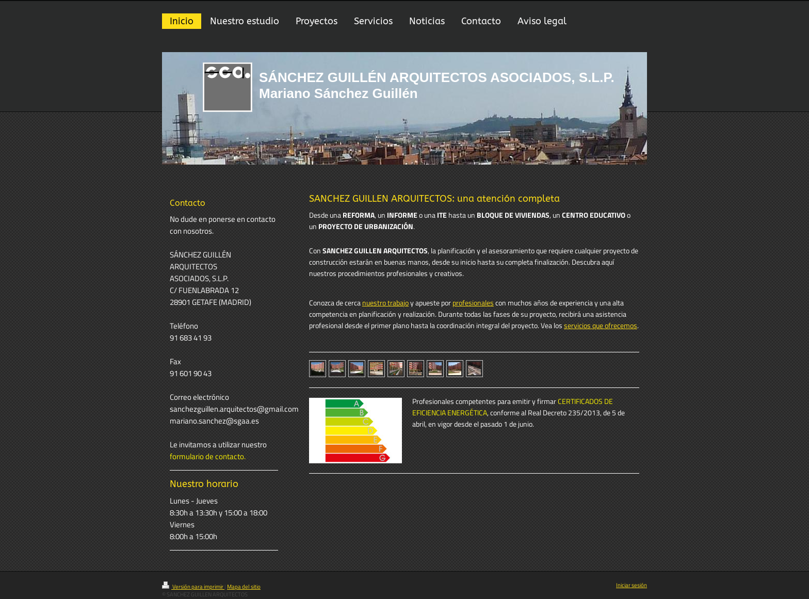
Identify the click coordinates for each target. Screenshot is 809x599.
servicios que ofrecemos (600, 325)
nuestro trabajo (385, 303)
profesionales (473, 303)
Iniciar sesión (631, 585)
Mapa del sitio (244, 586)
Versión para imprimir (193, 586)
